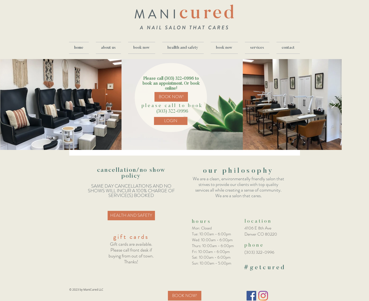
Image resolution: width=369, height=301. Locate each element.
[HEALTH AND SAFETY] (131, 215)
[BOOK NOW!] (171, 97)
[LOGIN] (170, 121)
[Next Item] (333, 104)
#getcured (265, 268)
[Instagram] (263, 296)
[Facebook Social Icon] (251, 296)
